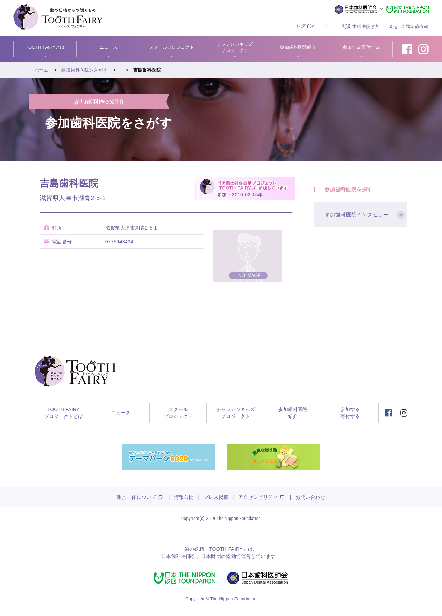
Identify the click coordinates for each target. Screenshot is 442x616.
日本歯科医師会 (178, 556)
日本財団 (211, 556)
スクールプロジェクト (171, 47)
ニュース (108, 47)
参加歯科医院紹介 (298, 47)
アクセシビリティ (258, 497)
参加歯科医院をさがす (84, 70)
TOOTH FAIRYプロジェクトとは (63, 413)
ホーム (41, 70)
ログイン (305, 26)
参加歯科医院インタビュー (356, 215)
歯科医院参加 (366, 26)
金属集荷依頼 (415, 26)
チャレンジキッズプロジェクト (235, 47)
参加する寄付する (350, 413)
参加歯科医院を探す (349, 189)
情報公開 (184, 497)
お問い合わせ (311, 497)
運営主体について (136, 497)
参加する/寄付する (361, 47)
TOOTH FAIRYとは (45, 47)
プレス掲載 (216, 497)
